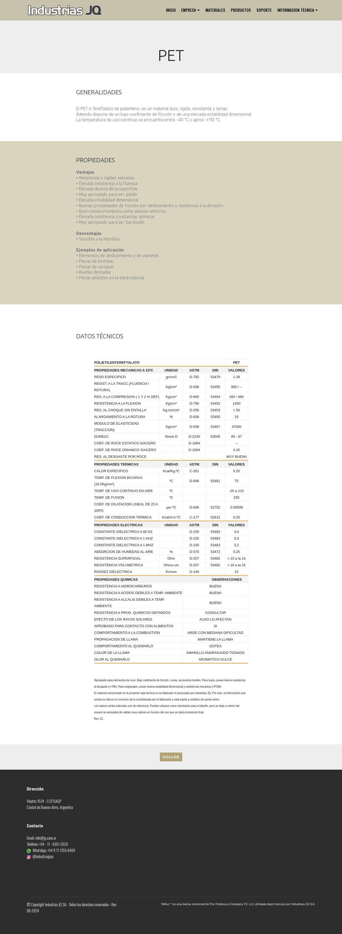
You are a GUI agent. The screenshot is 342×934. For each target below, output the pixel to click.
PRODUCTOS (241, 10)
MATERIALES (215, 10)
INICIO (171, 10)
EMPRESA (188, 10)
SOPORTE (264, 10)
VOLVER (171, 757)
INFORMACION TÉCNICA (295, 10)
